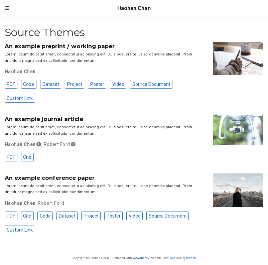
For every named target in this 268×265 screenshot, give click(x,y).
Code (28, 84)
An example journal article (44, 119)
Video (118, 84)
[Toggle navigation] (7, 8)
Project (74, 84)
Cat (172, 258)
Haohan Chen (134, 8)
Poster (97, 84)
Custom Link (20, 98)
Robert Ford (57, 144)
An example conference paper (50, 177)
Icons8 (191, 258)
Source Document (151, 84)
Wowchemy (141, 258)
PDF (11, 84)
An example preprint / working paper (60, 46)
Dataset (50, 84)
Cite (27, 157)
